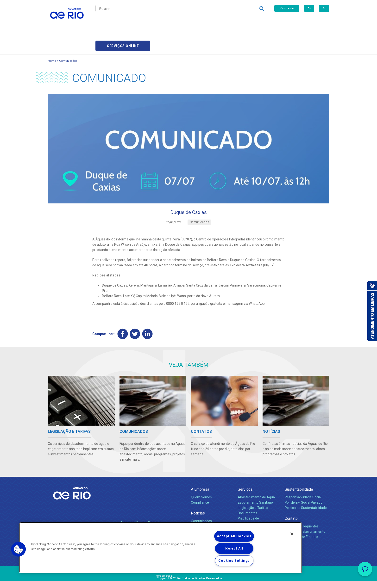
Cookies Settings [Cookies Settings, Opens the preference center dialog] (234, 561)
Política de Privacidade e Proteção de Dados (188, 574)
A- (324, 8)
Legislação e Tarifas (253, 487)
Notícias (198, 492)
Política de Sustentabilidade (306, 487)
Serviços (245, 468)
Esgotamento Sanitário (255, 481)
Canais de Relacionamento (305, 510)
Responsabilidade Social (303, 476)
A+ (309, 8)
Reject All (234, 548)
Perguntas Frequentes (302, 505)
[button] (18, 549)
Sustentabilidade (299, 468)
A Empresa (200, 468)
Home (52, 37)
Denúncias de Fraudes (301, 516)
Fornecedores (216, 22)
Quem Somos (201, 476)
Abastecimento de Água (256, 476)
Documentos (247, 492)
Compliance (200, 481)
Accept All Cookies (234, 536)
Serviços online (302, 21)
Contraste (287, 8)
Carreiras (194, 22)
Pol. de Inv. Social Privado (303, 481)
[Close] (292, 534)
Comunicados (68, 37)
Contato (291, 497)
